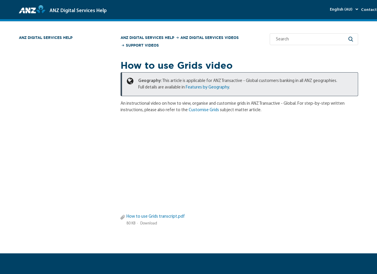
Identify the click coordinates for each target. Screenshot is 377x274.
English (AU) (341, 9)
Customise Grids (204, 110)
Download (148, 223)
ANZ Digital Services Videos (209, 38)
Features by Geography (207, 87)
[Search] (314, 39)
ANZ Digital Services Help (46, 38)
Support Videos (142, 45)
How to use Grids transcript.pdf (155, 216)
